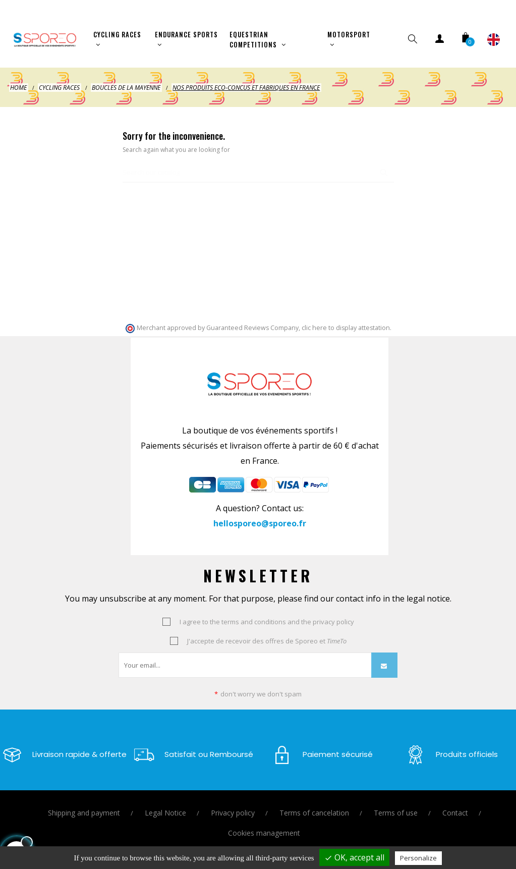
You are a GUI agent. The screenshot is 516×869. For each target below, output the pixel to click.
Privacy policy (233, 805)
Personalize (418, 857)
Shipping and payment (84, 805)
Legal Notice (165, 805)
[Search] (258, 166)
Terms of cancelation (314, 805)
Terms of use (396, 805)
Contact (455, 805)
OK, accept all (354, 857)
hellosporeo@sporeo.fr (259, 516)
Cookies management (264, 826)
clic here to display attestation (346, 321)
